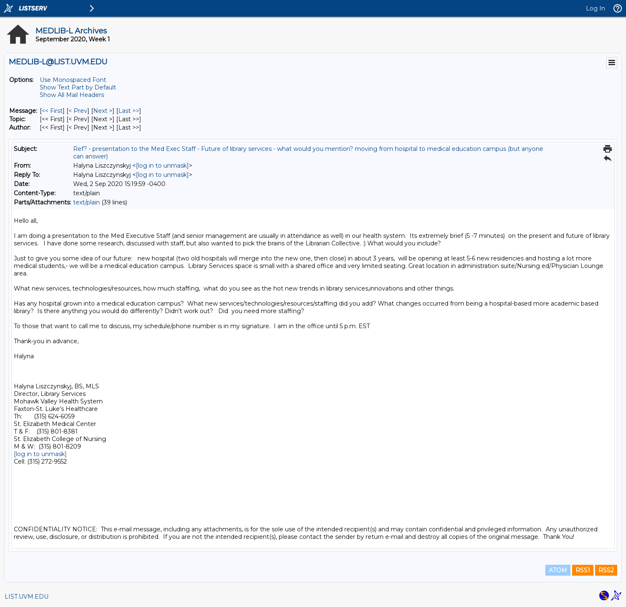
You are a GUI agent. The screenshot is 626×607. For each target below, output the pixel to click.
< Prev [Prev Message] (78, 111)
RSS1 (582, 570)
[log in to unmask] (162, 165)
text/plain (86, 202)
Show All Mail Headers (72, 95)
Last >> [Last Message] (128, 111)
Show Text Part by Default (78, 87)
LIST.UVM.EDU (26, 596)
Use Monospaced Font (73, 80)
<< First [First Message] (52, 111)
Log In (595, 8)
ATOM (558, 570)
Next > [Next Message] (102, 111)
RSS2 (606, 570)
